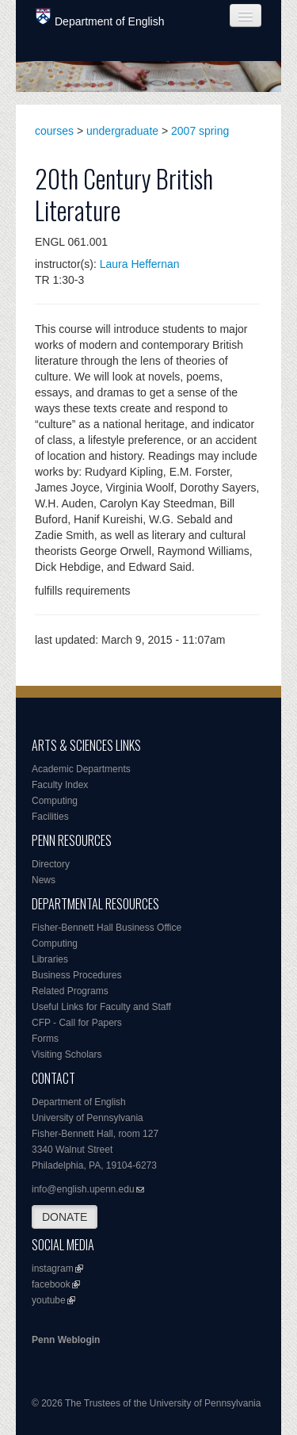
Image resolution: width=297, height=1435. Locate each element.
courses (54, 130)
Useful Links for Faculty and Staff (101, 1006)
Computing (55, 800)
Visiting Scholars (67, 1054)
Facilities (50, 816)
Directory (51, 864)
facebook (51, 1284)
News (43, 880)
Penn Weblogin (66, 1339)
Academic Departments (81, 769)
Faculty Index (60, 784)
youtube (49, 1300)
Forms (45, 1038)
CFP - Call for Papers (77, 1022)
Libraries (50, 959)
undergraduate (122, 130)
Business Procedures (76, 975)
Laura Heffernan (140, 264)
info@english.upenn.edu (83, 1189)
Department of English (100, 18)
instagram (53, 1268)
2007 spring (200, 130)
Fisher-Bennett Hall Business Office (106, 927)
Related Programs (70, 991)
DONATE (64, 1217)
